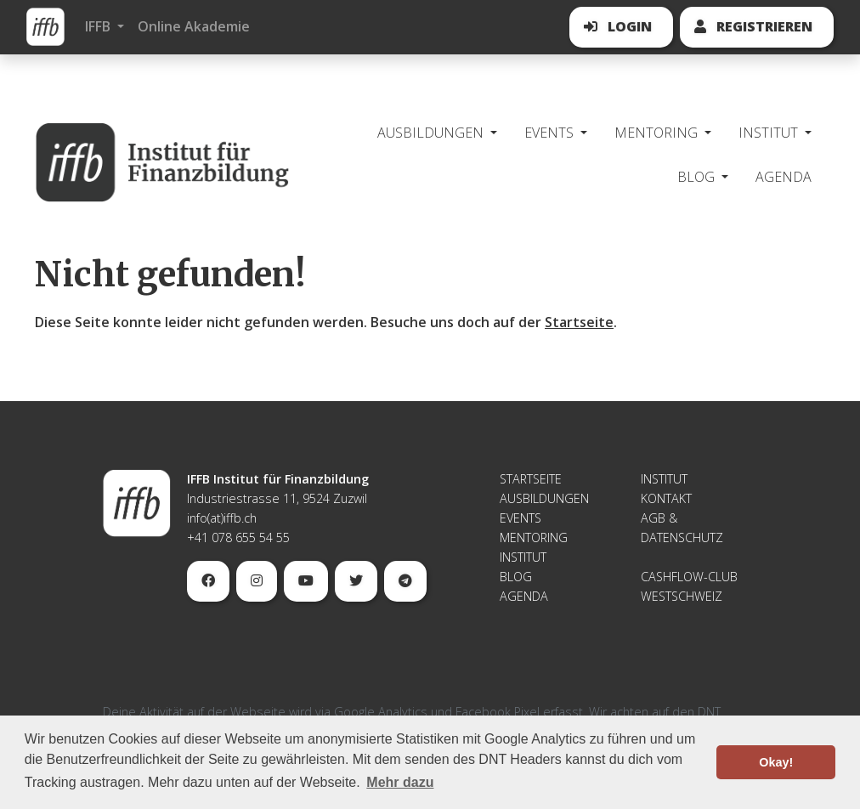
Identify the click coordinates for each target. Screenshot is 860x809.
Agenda (783, 176)
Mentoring (534, 537)
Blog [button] (697, 176)
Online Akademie (194, 26)
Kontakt (666, 498)
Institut (523, 557)
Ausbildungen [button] (432, 132)
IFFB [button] (99, 26)
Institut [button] (769, 132)
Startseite (579, 322)
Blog (516, 577)
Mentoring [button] (657, 132)
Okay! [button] (776, 762)
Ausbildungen (544, 498)
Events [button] (550, 132)
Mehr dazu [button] (399, 782)
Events (520, 518)
